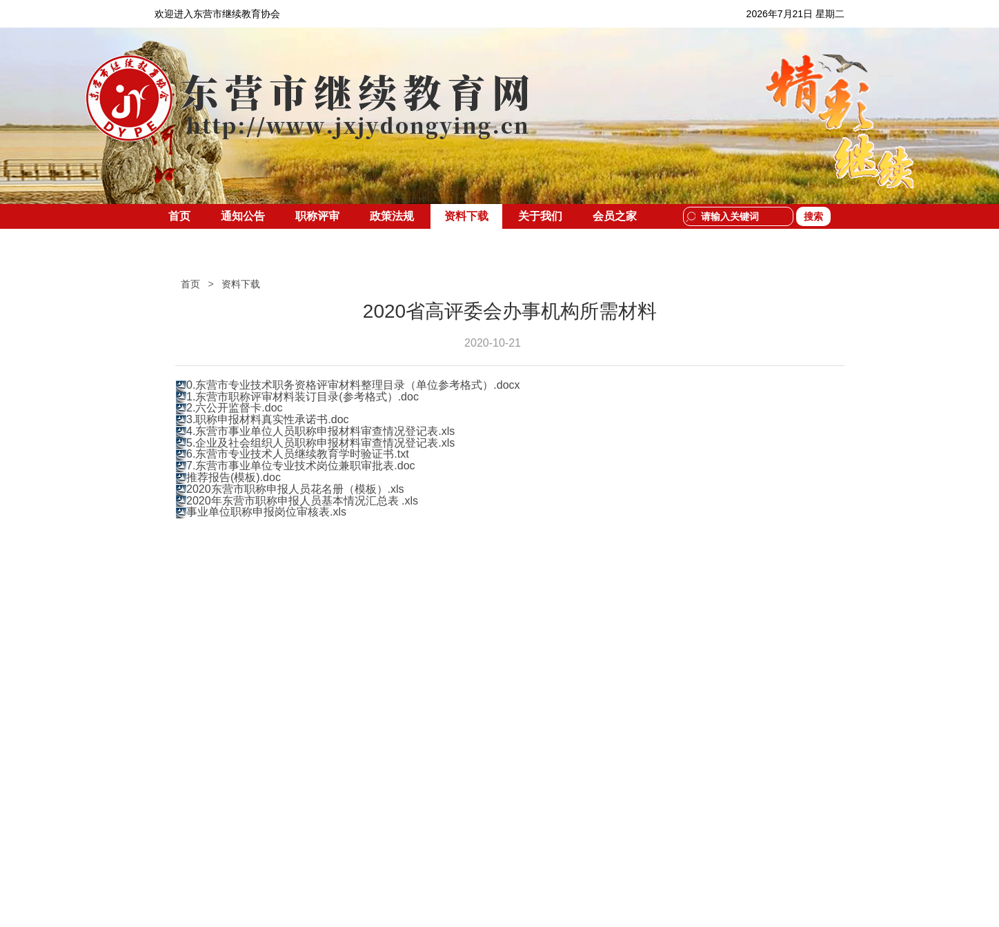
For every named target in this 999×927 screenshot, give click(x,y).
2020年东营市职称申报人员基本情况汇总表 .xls (302, 501)
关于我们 (540, 216)
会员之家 (615, 216)
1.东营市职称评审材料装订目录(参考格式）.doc (302, 397)
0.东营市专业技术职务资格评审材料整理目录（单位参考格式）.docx (353, 385)
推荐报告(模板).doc (233, 477)
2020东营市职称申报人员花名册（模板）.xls (295, 489)
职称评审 (317, 216)
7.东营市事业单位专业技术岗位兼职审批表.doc (300, 465)
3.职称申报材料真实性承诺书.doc (267, 419)
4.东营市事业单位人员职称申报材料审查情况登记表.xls (320, 431)
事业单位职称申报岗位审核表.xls (266, 512)
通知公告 (243, 216)
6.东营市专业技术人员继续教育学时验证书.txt (297, 454)
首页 (179, 216)
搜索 (813, 216)
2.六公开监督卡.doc (234, 408)
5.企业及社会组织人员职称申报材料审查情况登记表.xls (320, 443)
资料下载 (466, 216)
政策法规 (392, 216)
